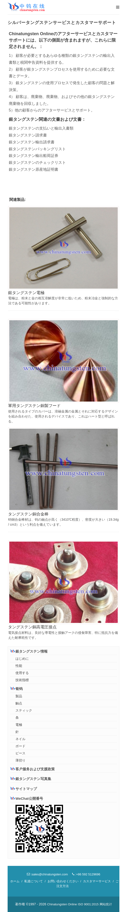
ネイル (20, 739)
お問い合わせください (63, 881)
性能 (18, 666)
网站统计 (106, 904)
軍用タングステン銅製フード (34, 405)
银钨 (16, 688)
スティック (23, 710)
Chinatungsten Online (62, 904)
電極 (18, 725)
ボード (20, 746)
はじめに (22, 658)
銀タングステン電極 (26, 293)
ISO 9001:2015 (88, 904)
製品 (18, 696)
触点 (18, 703)
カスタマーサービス (97, 881)
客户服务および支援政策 (32, 769)
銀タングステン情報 (29, 651)
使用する (22, 673)
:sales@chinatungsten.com (47, 874)
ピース (20, 753)
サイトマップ (23, 789)
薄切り (20, 760)
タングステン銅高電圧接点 (32, 627)
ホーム (15, 881)
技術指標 (22, 680)
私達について (33, 881)
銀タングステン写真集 (30, 779)
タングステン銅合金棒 (28, 514)
